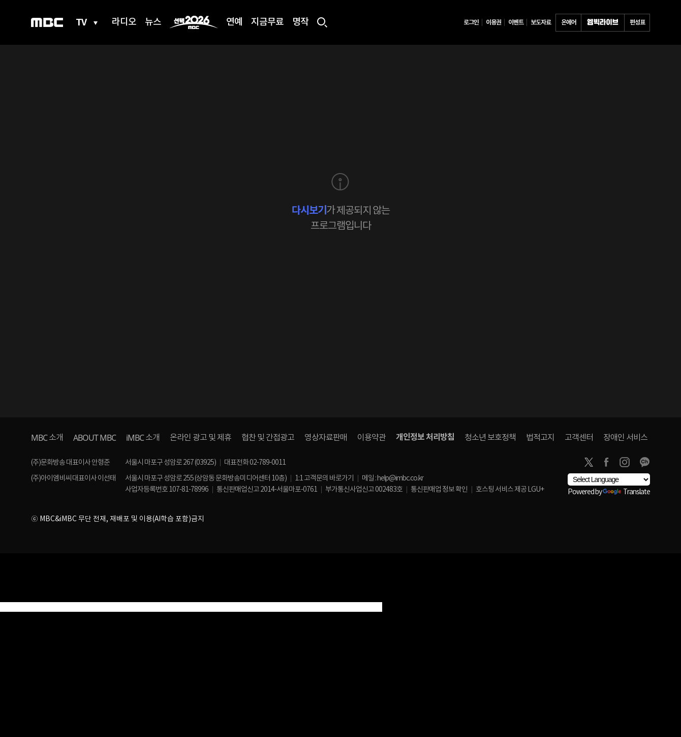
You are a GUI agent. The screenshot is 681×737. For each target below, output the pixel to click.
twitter (588, 462)
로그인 (471, 22)
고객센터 (579, 437)
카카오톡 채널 (644, 462)
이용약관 (371, 437)
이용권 (493, 22)
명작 (300, 22)
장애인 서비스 (625, 437)
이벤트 (515, 22)
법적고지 (540, 437)
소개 (47, 438)
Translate (626, 492)
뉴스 (153, 22)
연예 (234, 22)
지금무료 (267, 22)
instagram (624, 462)
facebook (606, 462)
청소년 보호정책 (490, 437)
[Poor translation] (25, 596)
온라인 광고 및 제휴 (200, 437)
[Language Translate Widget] (609, 479)
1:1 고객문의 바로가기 (324, 478)
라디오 (124, 22)
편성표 (637, 22)
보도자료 (541, 22)
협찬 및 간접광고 (267, 437)
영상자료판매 (325, 437)
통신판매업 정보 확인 (439, 490)
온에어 (568, 22)
